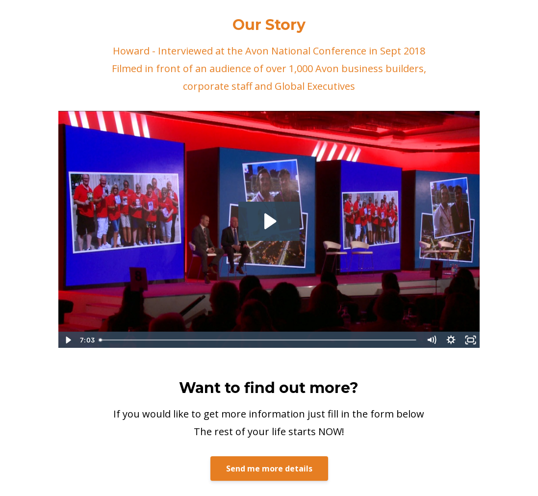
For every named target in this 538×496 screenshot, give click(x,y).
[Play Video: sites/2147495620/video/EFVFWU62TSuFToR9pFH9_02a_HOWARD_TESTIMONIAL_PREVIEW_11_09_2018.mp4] (269, 221)
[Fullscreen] (470, 340)
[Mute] (431, 340)
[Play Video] (67, 340)
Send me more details (269, 468)
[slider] (258, 340)
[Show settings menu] (451, 340)
